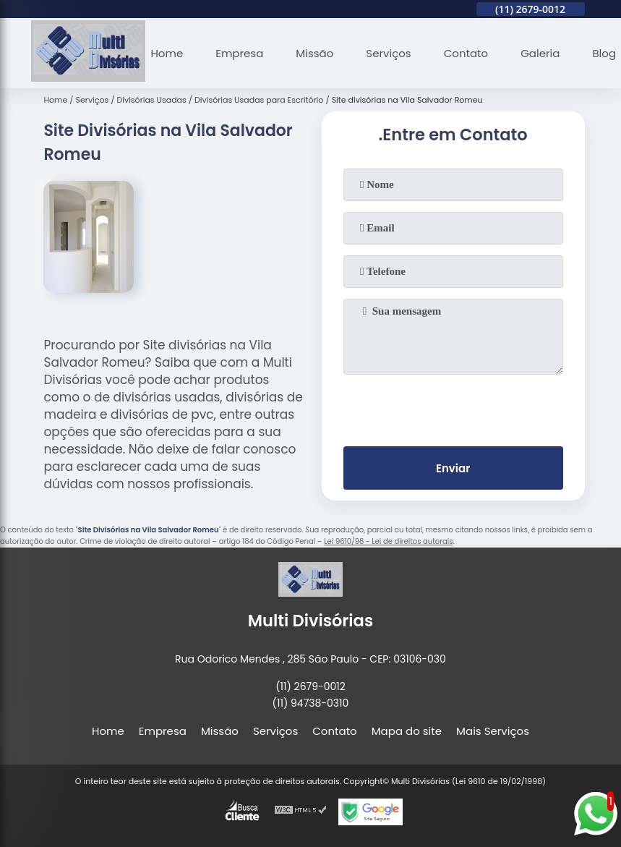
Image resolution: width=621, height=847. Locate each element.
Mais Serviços (492, 731)
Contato (466, 53)
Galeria (540, 53)
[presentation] (453, 407)
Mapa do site (407, 731)
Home (166, 53)
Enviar (453, 468)
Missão (314, 53)
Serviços (388, 53)
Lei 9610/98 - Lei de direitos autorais (388, 541)
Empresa (239, 53)
